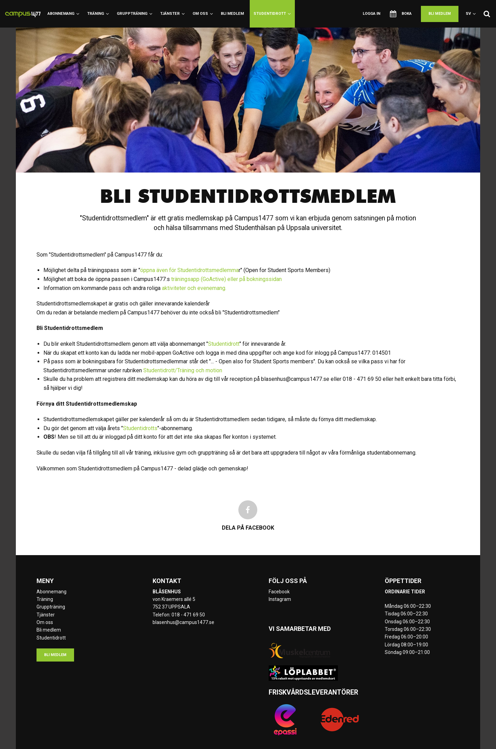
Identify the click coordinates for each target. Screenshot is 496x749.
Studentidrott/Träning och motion (182, 370)
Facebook (279, 591)
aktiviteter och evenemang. (195, 288)
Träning (98, 14)
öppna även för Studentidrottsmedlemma (189, 270)
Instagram (280, 599)
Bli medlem (232, 13)
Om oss (203, 14)
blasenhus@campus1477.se (183, 622)
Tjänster (172, 14)
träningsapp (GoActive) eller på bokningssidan (226, 279)
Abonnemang (63, 14)
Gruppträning (134, 14)
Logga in (371, 13)
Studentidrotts (140, 428)
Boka (401, 14)
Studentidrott (272, 14)
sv (471, 14)
